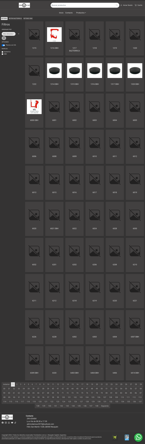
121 (46, 402)
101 (69, 397)
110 (122, 397)
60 (9, 393)
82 (116, 393)
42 (63, 389)
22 (107, 384)
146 (85, 406)
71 (63, 393)
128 (87, 402)
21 (102, 384)
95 (39, 397)
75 (82, 393)
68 (48, 393)
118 (28, 402)
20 (97, 384)
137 (140, 402)
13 (63, 384)
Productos (80, 13)
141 (55, 406)
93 (29, 397)
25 (121, 384)
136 (134, 402)
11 (53, 384)
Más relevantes (8, 34)
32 (14, 389)
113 (139, 397)
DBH (5, 54)
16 (77, 384)
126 (75, 402)
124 (63, 402)
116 (16, 402)
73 (72, 393)
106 (98, 397)
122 (51, 402)
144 (73, 406)
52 (111, 389)
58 (141, 389)
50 (102, 389)
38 (43, 389)
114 (4, 402)
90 (14, 397)
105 (92, 397)
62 (19, 393)
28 (136, 384)
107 (104, 397)
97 (48, 397)
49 (97, 389)
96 (43, 397)
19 (92, 384)
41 (58, 389)
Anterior (6, 384)
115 (10, 402)
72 (68, 393)
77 (92, 393)
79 (102, 393)
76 (87, 393)
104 (86, 397)
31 (9, 389)
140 (49, 406)
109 (116, 397)
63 (24, 393)
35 (29, 389)
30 (4, 389)
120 (40, 402)
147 (90, 406)
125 (69, 402)
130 (98, 402)
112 (134, 397)
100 (63, 397)
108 (110, 397)
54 (121, 389)
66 (38, 393)
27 (131, 384)
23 (112, 384)
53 (116, 389)
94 (34, 397)
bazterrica (7, 52)
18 (87, 384)
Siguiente (105, 406)
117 (22, 402)
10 (48, 384)
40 (53, 389)
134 (122, 402)
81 (111, 393)
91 (19, 397)
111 (128, 397)
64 (29, 393)
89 (9, 397)
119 (34, 402)
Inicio (61, 13)
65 (33, 393)
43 (68, 389)
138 (37, 406)
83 (121, 393)
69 (53, 393)
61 (14, 393)
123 (57, 402)
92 (24, 397)
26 (126, 384)
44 (72, 389)
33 (19, 389)
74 (77, 393)
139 (43, 406)
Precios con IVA (11, 45)
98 (53, 397)
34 (24, 389)
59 (4, 393)
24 (116, 384)
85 (131, 393)
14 (68, 384)
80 (107, 393)
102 (75, 397)
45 (77, 389)
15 (73, 384)
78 (97, 393)
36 (33, 389)
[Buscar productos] (85, 5)
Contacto (69, 13)
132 (110, 402)
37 (38, 389)
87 (141, 393)
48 (92, 389)
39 (48, 389)
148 (96, 406)
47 (87, 389)
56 (131, 389)
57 (136, 389)
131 (104, 402)
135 (128, 402)
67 (43, 393)
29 (141, 384)
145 (79, 406)
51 (107, 389)
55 (126, 389)
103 (81, 397)
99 (58, 397)
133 (116, 402)
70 (58, 393)
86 (136, 393)
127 (81, 402)
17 (82, 384)
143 (67, 406)
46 (82, 389)
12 (58, 384)
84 (126, 393)
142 (61, 406)
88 (4, 397)
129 (93, 402)
